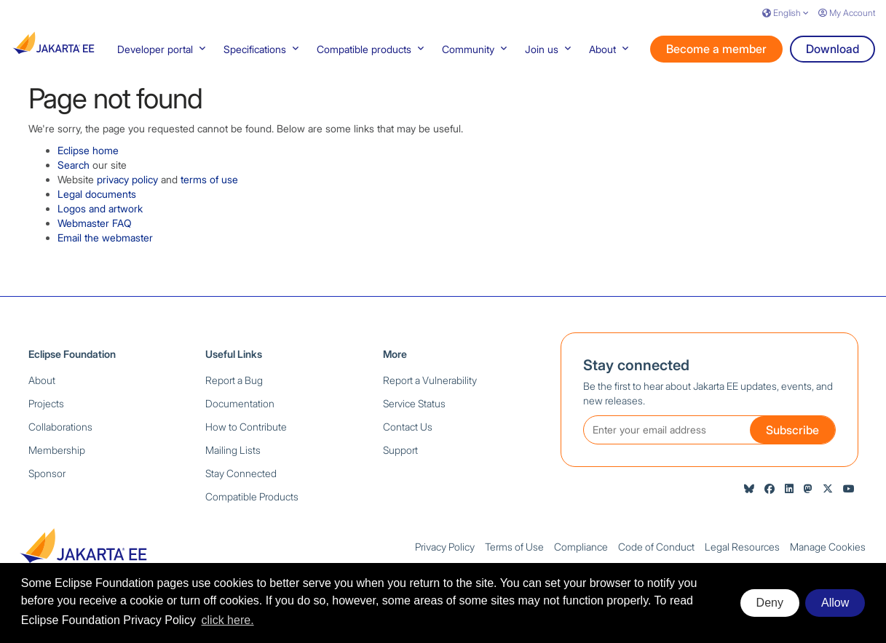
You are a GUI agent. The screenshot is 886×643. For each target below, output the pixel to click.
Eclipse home (88, 157)
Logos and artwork (100, 215)
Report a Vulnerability (430, 387)
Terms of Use (514, 554)
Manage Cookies (828, 554)
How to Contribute (246, 434)
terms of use (209, 186)
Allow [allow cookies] (835, 602)
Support (400, 457)
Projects (46, 410)
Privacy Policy (445, 554)
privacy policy (127, 186)
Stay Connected (241, 480)
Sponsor (47, 480)
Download (832, 56)
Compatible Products (251, 504)
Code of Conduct (656, 554)
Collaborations (60, 434)
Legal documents (97, 201)
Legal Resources (742, 554)
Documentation (239, 410)
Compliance (581, 554)
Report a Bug (234, 387)
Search (74, 172)
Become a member (716, 56)
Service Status (414, 410)
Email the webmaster (105, 245)
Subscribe (792, 437)
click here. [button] (228, 620)
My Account (846, 12)
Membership (56, 457)
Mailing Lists (233, 457)
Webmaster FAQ (95, 230)
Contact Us (407, 434)
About (41, 387)
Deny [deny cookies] (769, 602)
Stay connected (636, 372)
